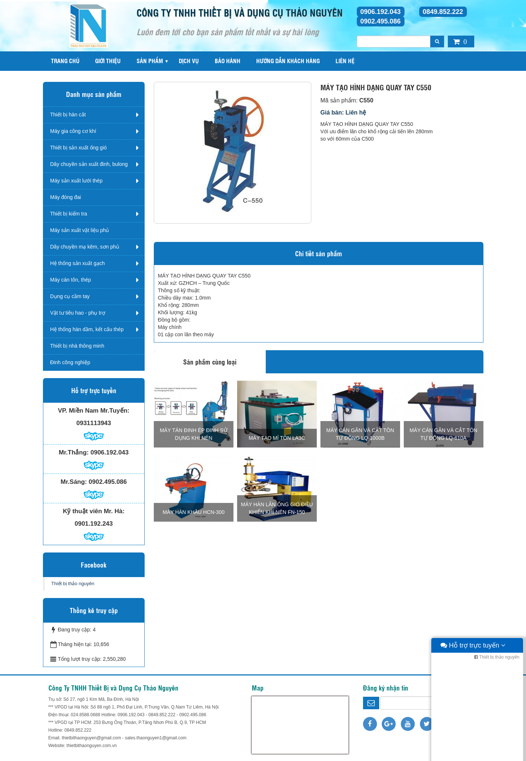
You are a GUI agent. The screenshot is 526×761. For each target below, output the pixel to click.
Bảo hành (227, 61)
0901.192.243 (94, 523)
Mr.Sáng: (74, 481)
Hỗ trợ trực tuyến (472, 753)
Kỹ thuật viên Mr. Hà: (93, 511)
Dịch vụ (189, 61)
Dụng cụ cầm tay (70, 296)
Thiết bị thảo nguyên (72, 583)
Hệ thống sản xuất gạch (77, 263)
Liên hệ (345, 61)
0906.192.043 (380, 11)
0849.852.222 (443, 11)
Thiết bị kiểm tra (68, 214)
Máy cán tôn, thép (70, 280)
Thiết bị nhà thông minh (77, 346)
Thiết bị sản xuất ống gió (78, 148)
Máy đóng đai (65, 197)
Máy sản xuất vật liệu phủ (79, 230)
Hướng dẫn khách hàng (288, 61)
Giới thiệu (108, 61)
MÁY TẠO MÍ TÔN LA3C (277, 438)
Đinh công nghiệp (70, 362)
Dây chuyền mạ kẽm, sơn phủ (84, 247)
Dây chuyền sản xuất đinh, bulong (89, 164)
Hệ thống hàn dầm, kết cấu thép (87, 329)
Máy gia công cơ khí (73, 131)
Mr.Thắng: (74, 452)
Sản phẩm (150, 61)
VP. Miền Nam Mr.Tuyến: (94, 410)
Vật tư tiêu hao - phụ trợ (77, 313)
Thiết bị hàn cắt (68, 114)
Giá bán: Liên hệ (343, 112)
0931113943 (93, 423)
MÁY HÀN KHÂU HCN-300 (194, 512)
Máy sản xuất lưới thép (76, 181)
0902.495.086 (380, 21)
